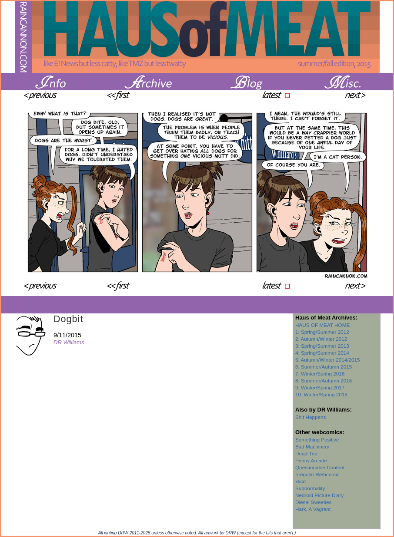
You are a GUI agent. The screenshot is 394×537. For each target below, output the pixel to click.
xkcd (300, 481)
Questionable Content (319, 467)
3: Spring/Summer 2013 (322, 346)
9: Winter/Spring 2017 (319, 387)
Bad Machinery (312, 446)
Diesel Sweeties (313, 502)
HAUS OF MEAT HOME (322, 325)
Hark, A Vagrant (313, 509)
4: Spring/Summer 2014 (322, 353)
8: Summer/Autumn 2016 (323, 380)
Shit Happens (310, 417)
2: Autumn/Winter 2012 (321, 339)
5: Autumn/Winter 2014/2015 (327, 359)
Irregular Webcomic (317, 474)
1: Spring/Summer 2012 (322, 332)
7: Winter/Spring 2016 (319, 373)
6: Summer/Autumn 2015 (323, 366)
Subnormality (310, 488)
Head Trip (306, 453)
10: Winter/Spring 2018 (321, 394)
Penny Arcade (311, 460)
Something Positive (317, 439)
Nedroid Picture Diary (319, 495)
